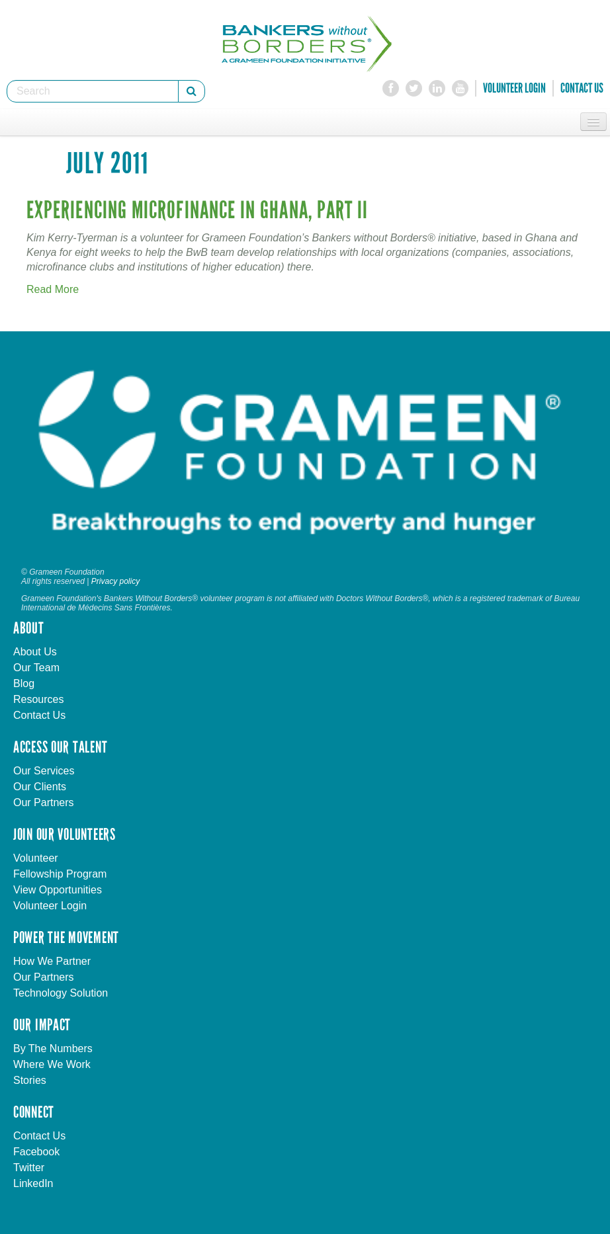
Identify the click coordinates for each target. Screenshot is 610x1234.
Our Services (43, 770)
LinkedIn (33, 1183)
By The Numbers (53, 1048)
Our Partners (43, 802)
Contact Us (581, 88)
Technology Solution (60, 993)
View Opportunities (57, 889)
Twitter (28, 1167)
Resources (38, 699)
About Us (35, 651)
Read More (52, 289)
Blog (23, 683)
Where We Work (52, 1064)
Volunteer (35, 858)
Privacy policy (115, 581)
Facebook (36, 1151)
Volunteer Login (514, 88)
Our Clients (39, 786)
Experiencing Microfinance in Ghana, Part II (197, 210)
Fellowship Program (60, 874)
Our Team (36, 667)
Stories (29, 1080)
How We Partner (52, 961)
